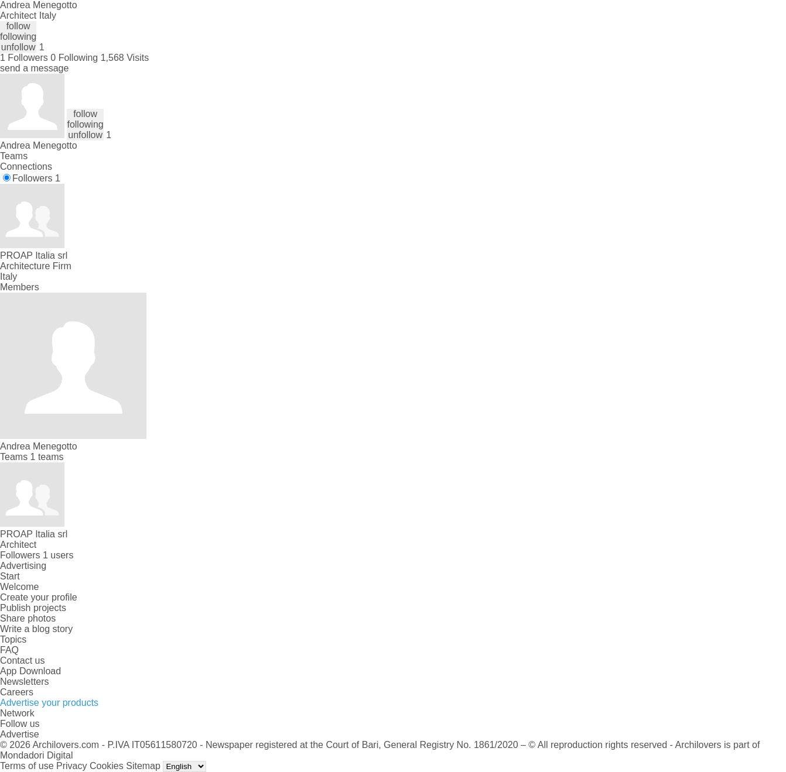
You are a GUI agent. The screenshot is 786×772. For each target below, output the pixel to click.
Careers (16, 692)
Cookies (107, 766)
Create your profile (38, 597)
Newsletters (24, 682)
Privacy (71, 766)
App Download (30, 671)
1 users (58, 555)
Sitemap (143, 766)
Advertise (19, 734)
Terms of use (27, 766)
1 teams (47, 457)
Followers (36, 178)
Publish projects (33, 608)
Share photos (28, 618)
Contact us (22, 660)
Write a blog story (36, 629)
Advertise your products (49, 703)
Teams (14, 156)
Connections (26, 166)
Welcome (19, 587)
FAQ (9, 650)
